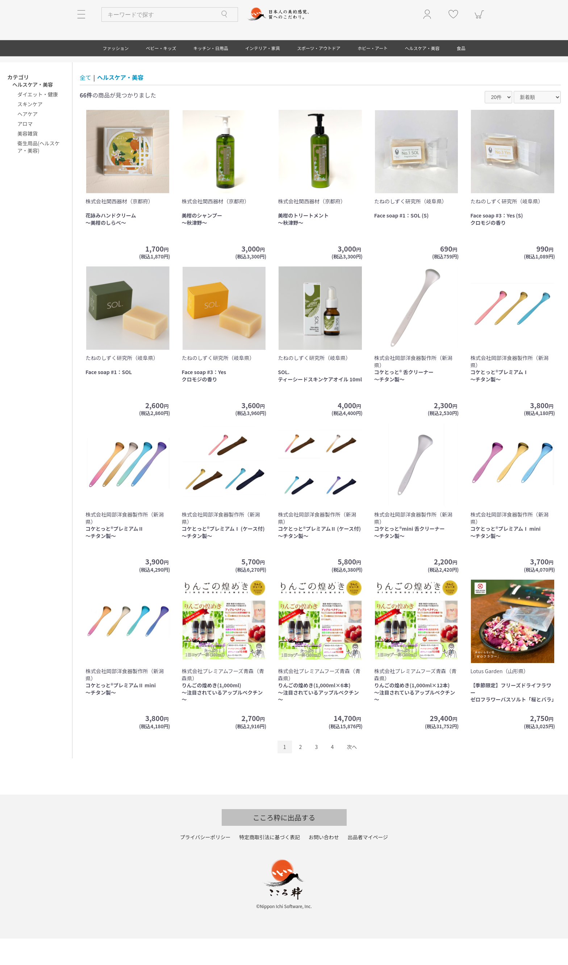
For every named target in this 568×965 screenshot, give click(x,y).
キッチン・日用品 (210, 75)
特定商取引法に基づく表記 (269, 864)
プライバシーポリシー (205, 864)
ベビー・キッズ (161, 75)
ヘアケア (27, 140)
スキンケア (30, 130)
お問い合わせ (324, 864)
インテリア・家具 (262, 75)
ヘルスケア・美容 (422, 75)
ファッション (116, 75)
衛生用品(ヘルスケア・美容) (38, 173)
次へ (352, 773)
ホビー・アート (373, 75)
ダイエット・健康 (37, 121)
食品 (461, 75)
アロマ (25, 150)
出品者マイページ (367, 864)
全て (85, 104)
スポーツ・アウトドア (319, 75)
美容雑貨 (27, 160)
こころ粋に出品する (284, 844)
